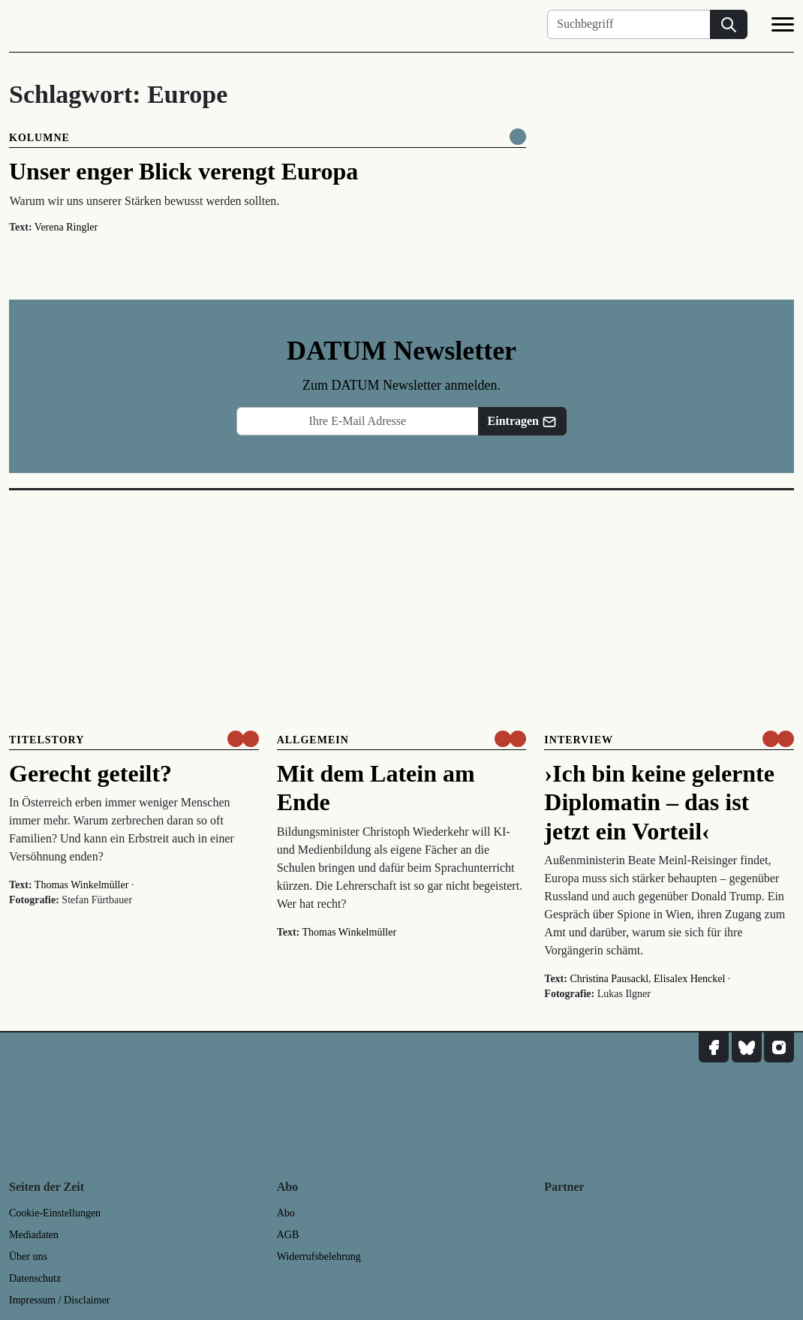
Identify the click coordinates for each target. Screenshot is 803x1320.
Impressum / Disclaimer (59, 1300)
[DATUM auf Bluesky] (747, 1047)
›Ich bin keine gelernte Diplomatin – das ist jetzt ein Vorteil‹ (659, 802)
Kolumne (39, 137)
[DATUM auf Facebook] (714, 1047)
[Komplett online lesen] (518, 136)
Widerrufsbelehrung (319, 1256)
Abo (286, 1213)
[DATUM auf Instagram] (779, 1047)
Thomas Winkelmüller (82, 885)
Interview (578, 740)
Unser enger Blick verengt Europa (183, 171)
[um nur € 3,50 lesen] (243, 739)
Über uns (28, 1256)
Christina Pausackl (609, 978)
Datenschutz (35, 1278)
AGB (288, 1234)
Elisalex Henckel (689, 978)
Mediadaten (34, 1234)
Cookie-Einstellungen (55, 1213)
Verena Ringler (66, 227)
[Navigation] (782, 27)
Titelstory (46, 740)
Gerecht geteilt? (90, 773)
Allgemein (313, 740)
